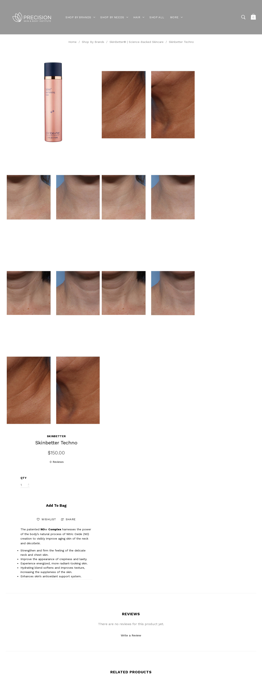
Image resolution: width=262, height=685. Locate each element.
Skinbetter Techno (181, 41)
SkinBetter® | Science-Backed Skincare (137, 41)
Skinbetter (230, 57)
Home (72, 41)
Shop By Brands (93, 41)
